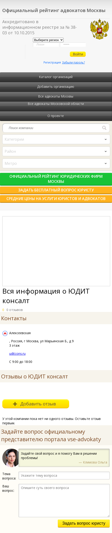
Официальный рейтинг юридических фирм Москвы (56, 179)
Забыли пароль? (73, 62)
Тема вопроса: (9, 476)
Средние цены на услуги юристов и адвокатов (56, 198)
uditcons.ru (17, 353)
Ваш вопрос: (8, 488)
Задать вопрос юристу (83, 523)
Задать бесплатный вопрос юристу (56, 190)
